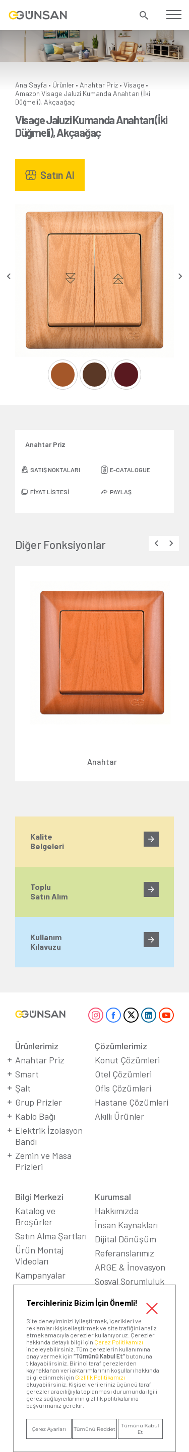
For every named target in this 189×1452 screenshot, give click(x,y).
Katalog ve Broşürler (35, 1216)
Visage (133, 84)
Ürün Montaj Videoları (39, 1255)
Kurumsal (113, 1196)
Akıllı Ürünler (119, 1116)
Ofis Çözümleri (123, 1088)
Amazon (27, 93)
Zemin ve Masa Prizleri (43, 1161)
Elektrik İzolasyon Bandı (49, 1136)
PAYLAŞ (121, 491)
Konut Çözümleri (127, 1059)
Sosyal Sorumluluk (129, 1281)
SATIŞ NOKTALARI (55, 469)
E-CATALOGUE (130, 469)
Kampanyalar (40, 1275)
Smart (27, 1073)
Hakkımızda (117, 1210)
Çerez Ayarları (49, 1429)
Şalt (23, 1088)
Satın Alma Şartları (51, 1235)
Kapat (152, 1308)
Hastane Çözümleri (131, 1102)
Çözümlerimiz (121, 1045)
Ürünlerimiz (36, 1045)
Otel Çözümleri (123, 1073)
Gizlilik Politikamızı (100, 1377)
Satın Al (57, 175)
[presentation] (9, 276)
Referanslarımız (124, 1252)
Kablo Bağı (35, 1116)
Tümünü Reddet (94, 1429)
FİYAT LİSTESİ (49, 491)
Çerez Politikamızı (118, 1341)
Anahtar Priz (99, 84)
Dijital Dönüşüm (125, 1238)
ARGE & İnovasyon (130, 1267)
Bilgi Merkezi (39, 1196)
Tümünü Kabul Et (140, 1428)
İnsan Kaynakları (126, 1224)
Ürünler (63, 84)
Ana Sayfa (31, 84)
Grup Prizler (38, 1102)
